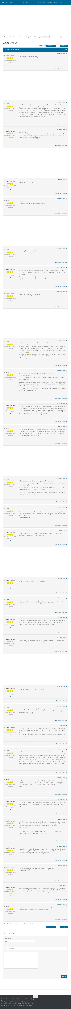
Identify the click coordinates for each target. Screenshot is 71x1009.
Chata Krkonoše (12, 1003)
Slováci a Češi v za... (12, 37)
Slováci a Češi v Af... (34, 37)
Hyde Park (57, 2)
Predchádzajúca (51, 45)
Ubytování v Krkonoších (12, 999)
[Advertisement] (35, 19)
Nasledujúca (64, 45)
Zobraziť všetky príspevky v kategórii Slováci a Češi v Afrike (19, 924)
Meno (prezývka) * (9, 938)
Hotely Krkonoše (22, 1003)
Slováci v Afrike (44, 37)
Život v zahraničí (14, 2)
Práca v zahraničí (28, 2)
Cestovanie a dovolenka (44, 2)
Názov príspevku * (9, 945)
